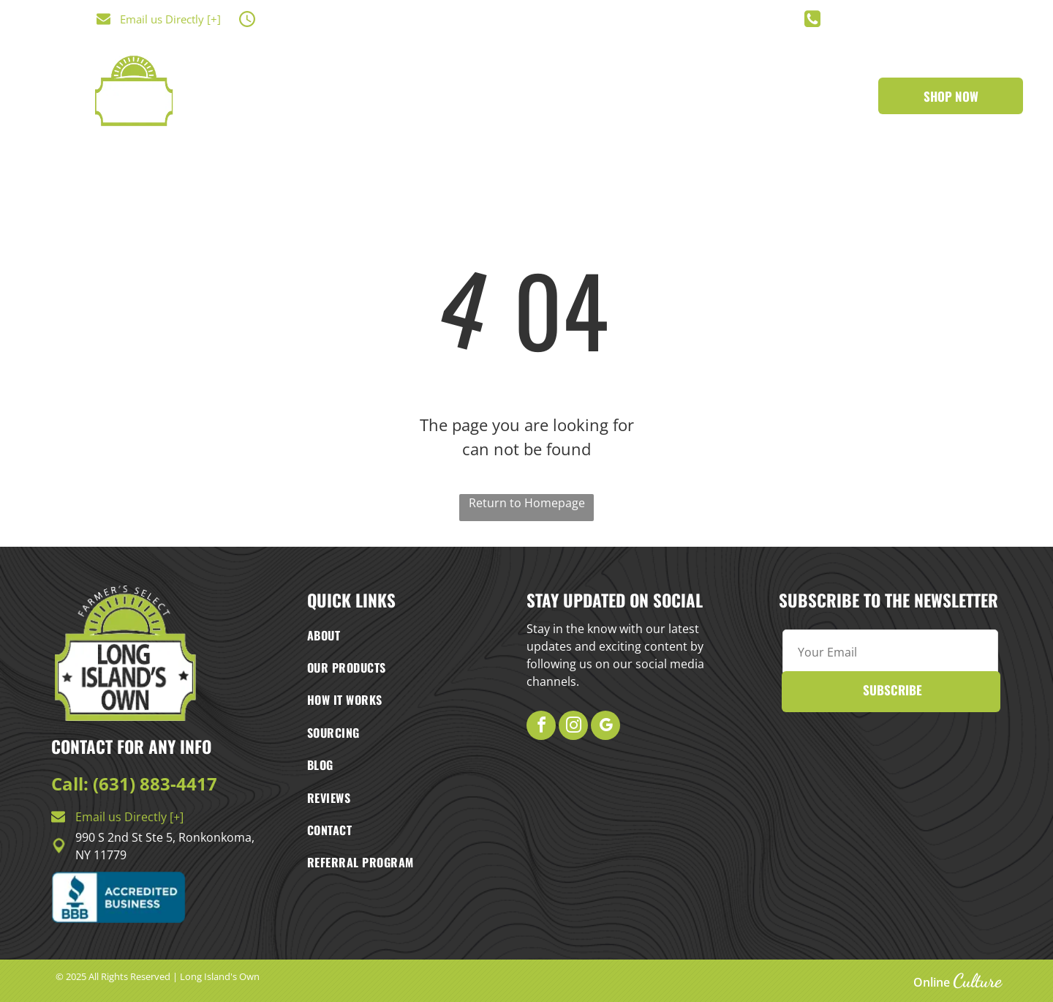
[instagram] (573, 727)
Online (931, 982)
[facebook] (541, 727)
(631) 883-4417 (155, 783)
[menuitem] (374, 109)
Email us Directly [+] (170, 19)
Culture (977, 980)
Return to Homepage (527, 503)
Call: (69, 783)
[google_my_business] (605, 727)
